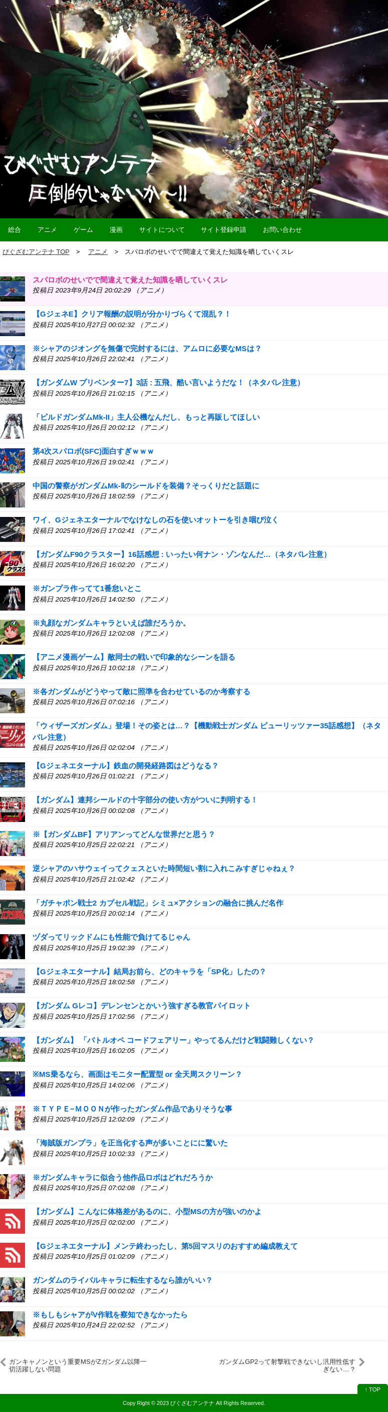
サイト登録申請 (223, 229)
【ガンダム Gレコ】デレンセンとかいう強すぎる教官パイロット (142, 1005)
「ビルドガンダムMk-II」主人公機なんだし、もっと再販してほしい (146, 417)
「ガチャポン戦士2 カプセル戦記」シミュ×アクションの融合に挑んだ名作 (158, 903)
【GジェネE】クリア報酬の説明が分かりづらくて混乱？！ (132, 314)
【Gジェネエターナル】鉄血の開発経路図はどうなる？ (126, 765)
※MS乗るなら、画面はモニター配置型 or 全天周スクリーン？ (137, 1074)
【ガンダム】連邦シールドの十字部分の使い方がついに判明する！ (145, 799)
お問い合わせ (282, 229)
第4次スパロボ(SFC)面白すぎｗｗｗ (93, 451)
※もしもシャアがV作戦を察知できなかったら (110, 1314)
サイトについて (162, 229)
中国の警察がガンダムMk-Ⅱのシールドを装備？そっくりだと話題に (146, 485)
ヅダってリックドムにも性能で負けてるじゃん (111, 937)
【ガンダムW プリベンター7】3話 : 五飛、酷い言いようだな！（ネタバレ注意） (168, 382)
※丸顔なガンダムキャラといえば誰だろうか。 (111, 623)
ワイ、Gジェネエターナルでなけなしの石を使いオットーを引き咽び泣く (156, 519)
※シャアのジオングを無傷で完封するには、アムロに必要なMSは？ (147, 348)
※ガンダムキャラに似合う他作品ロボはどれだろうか (123, 1177)
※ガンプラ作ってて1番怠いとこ (87, 588)
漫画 (116, 229)
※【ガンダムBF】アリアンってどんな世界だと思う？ (124, 834)
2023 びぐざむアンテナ (185, 1403)
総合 (14, 229)
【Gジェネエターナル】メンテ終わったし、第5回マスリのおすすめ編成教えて (165, 1246)
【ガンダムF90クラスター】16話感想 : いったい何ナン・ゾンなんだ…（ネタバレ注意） (182, 554)
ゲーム (83, 229)
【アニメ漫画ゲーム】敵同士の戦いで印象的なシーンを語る (134, 657)
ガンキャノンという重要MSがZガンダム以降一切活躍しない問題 (78, 1365)
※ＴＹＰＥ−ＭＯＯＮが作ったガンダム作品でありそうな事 (132, 1108)
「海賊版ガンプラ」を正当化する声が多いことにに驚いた (130, 1143)
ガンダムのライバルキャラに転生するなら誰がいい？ (123, 1280)
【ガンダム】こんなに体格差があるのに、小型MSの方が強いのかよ (147, 1211)
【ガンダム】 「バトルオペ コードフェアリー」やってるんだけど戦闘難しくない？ (173, 1040)
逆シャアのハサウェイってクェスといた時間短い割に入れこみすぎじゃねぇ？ (164, 868)
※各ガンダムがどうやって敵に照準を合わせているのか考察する (141, 691)
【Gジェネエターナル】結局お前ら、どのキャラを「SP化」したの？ (149, 971)
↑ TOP (372, 1389)
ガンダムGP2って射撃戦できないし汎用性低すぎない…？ (287, 1365)
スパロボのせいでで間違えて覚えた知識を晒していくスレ (130, 279)
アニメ (47, 229)
